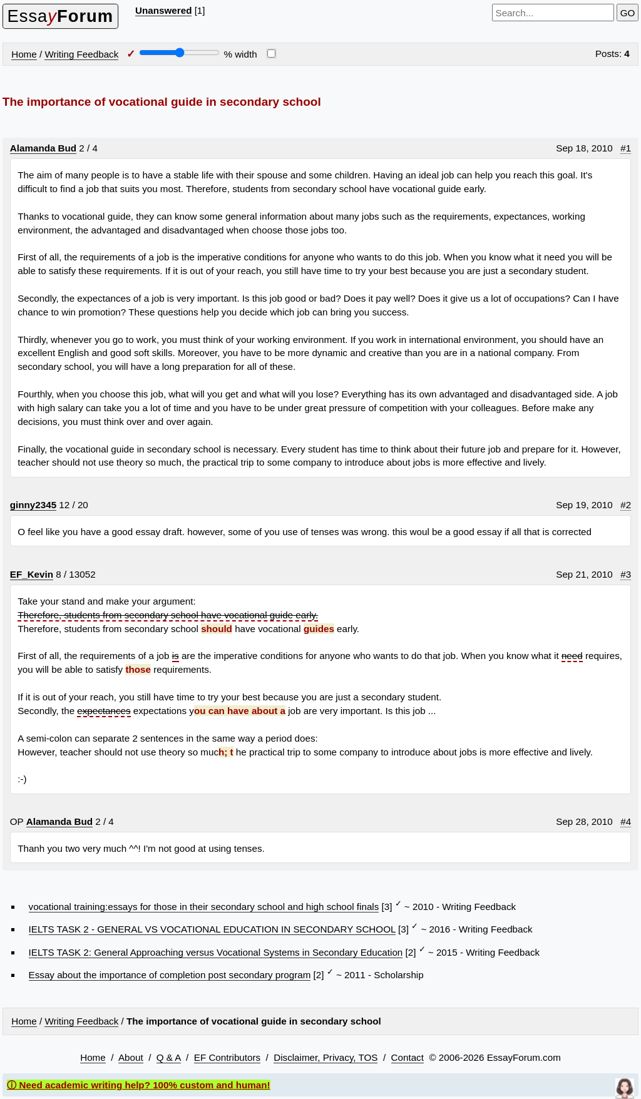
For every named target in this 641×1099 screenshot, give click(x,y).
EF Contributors (227, 1057)
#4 (625, 821)
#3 (625, 574)
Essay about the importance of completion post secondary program (170, 974)
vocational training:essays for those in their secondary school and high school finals (204, 906)
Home (24, 54)
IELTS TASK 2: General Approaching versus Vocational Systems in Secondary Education (216, 952)
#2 (625, 504)
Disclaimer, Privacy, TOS (325, 1057)
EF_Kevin (31, 574)
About (130, 1057)
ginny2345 (33, 504)
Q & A (168, 1057)
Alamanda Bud (43, 148)
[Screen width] (179, 53)
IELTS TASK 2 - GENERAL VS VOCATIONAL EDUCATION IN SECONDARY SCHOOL (212, 929)
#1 (625, 148)
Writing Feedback (81, 54)
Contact (407, 1057)
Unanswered (163, 10)
